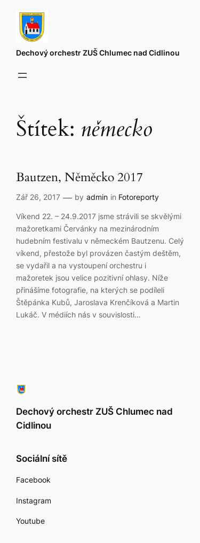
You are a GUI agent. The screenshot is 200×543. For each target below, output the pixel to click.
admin (97, 196)
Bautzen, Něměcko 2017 (79, 177)
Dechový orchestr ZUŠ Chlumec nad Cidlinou (98, 52)
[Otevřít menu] (22, 75)
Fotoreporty (138, 196)
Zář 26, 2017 (38, 196)
